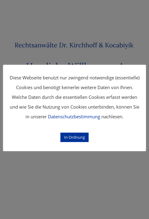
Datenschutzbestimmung (74, 116)
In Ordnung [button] (74, 137)
